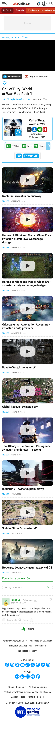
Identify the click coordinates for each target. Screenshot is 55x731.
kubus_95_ (16, 600)
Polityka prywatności (13, 692)
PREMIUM (7, 10)
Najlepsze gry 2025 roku (20, 645)
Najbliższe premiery (27, 650)
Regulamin (21, 687)
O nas (11, 687)
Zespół (14, 696)
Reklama (47, 692)
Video (25, 37)
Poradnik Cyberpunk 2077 (14, 640)
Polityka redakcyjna (38, 687)
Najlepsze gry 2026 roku (41, 640)
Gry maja (20, 10)
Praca (22, 696)
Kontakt (31, 696)
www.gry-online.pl (10, 37)
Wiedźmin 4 (40, 645)
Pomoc (40, 696)
